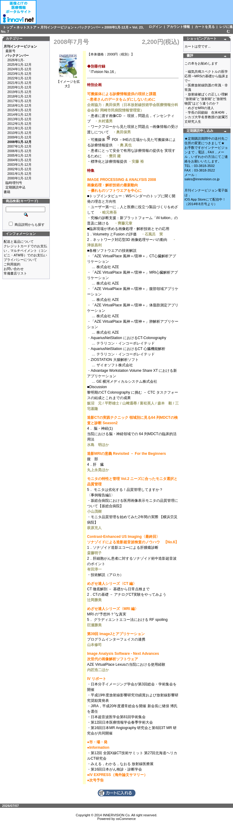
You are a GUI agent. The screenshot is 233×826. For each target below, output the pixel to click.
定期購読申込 (15, 187)
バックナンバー (89, 27)
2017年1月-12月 (19, 101)
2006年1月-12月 (19, 151)
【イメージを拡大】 (68, 82)
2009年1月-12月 (19, 137)
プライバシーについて (20, 259)
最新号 (10, 51)
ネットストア (26, 27)
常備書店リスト (15, 273)
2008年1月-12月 (116, 27)
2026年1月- (15, 60)
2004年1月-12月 (19, 160)
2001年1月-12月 (19, 173)
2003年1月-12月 (19, 164)
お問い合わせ (14, 269)
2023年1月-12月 (19, 73)
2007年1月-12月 (19, 146)
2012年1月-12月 (19, 123)
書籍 (7, 192)
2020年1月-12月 (19, 87)
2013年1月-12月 (19, 119)
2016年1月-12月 (19, 105)
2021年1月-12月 (19, 83)
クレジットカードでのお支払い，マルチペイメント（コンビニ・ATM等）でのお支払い (25, 250)
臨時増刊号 (13, 183)
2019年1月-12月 (19, 92)
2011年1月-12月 (19, 128)
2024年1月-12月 (19, 69)
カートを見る (205, 26)
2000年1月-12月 (19, 178)
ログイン (155, 26)
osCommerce (126, 819)
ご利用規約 (12, 264)
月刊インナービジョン (57, 27)
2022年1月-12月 (19, 78)
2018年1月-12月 (19, 96)
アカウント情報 (178, 26)
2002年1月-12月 (19, 169)
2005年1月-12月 (19, 155)
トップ (8, 27)
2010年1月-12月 (19, 133)
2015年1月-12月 (19, 110)
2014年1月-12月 (19, 114)
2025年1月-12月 (19, 64)
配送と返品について (19, 241)
